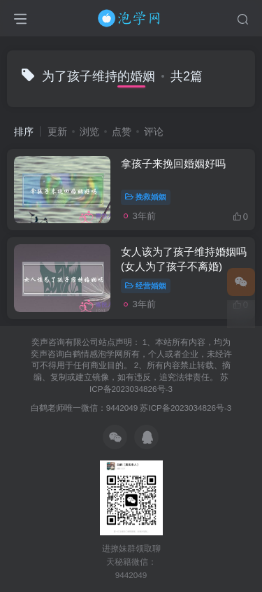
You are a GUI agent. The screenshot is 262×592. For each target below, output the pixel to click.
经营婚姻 (145, 285)
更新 (57, 131)
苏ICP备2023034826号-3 (185, 407)
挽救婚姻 (145, 196)
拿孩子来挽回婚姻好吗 (173, 163)
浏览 (89, 131)
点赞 (121, 131)
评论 (153, 131)
